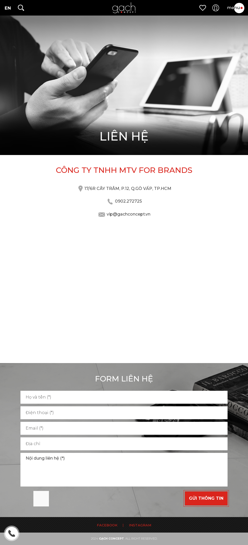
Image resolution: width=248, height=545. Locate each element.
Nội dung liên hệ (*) (124, 470)
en (8, 8)
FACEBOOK (107, 525)
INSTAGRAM (140, 525)
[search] (21, 8)
